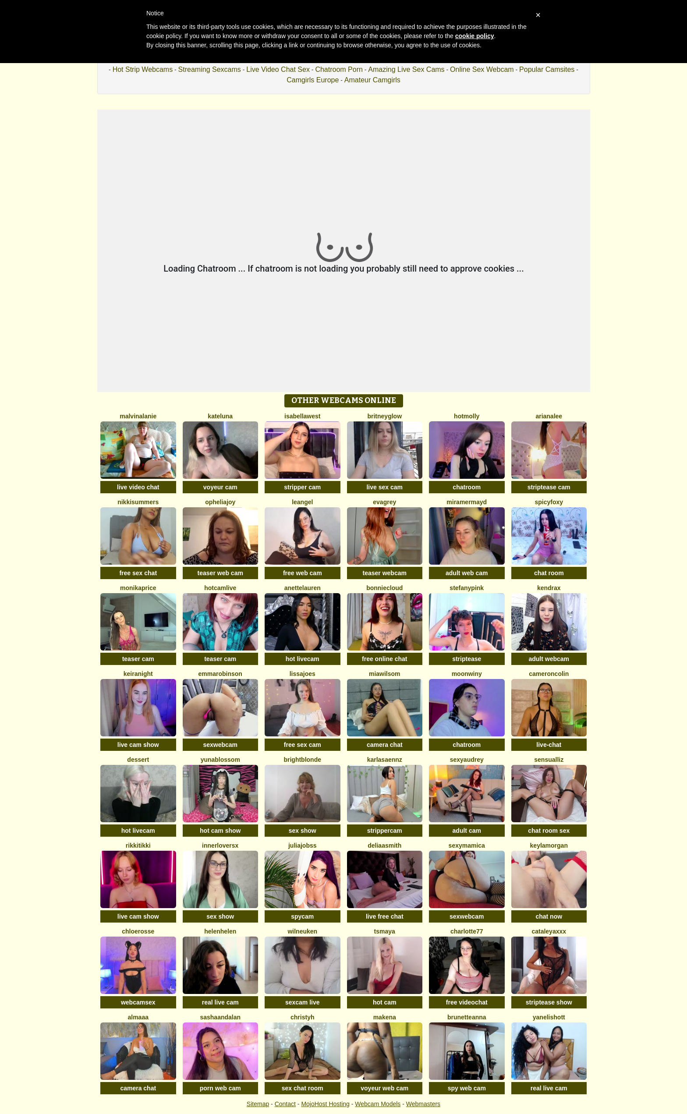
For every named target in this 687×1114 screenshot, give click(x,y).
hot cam (385, 1002)
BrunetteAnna (466, 1017)
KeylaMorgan (549, 845)
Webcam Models (377, 1103)
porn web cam (220, 1088)
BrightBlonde (302, 759)
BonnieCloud (384, 587)
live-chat (548, 744)
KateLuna (220, 416)
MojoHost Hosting (325, 1103)
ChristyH (302, 1017)
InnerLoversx (220, 845)
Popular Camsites (546, 69)
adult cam (467, 830)
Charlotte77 (466, 931)
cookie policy (474, 35)
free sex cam (302, 744)
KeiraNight (138, 673)
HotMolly (466, 416)
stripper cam (302, 487)
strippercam (384, 830)
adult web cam (467, 572)
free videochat (467, 1002)
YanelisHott (549, 1017)
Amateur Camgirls (372, 80)
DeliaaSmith (384, 845)
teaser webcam (385, 572)
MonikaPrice (138, 587)
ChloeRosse (138, 931)
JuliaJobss (302, 845)
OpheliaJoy (220, 502)
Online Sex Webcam (482, 69)
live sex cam (384, 487)
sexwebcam (220, 744)
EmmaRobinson (220, 673)
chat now (548, 916)
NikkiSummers (138, 502)
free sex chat (138, 572)
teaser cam (138, 658)
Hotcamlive (220, 587)
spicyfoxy (549, 502)
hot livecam (302, 658)
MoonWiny (467, 673)
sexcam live (302, 1002)
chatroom (467, 487)
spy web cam (467, 1088)
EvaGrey (384, 502)
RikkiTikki (138, 845)
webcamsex (138, 1002)
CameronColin (549, 673)
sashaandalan (220, 1017)
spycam (302, 916)
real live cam (220, 1002)
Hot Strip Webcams (143, 69)
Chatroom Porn (339, 69)
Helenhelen (220, 931)
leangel (302, 502)
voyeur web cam (384, 1088)
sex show (302, 830)
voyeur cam (220, 487)
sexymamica (467, 845)
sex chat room (302, 1088)
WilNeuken (302, 931)
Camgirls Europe (313, 80)
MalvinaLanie (138, 416)
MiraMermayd (466, 502)
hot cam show (220, 830)
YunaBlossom (220, 759)
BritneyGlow (384, 416)
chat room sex (549, 830)
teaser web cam (220, 572)
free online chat (384, 658)
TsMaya (384, 931)
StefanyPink (467, 587)
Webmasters (423, 1103)
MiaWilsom (384, 673)
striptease (466, 658)
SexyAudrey (467, 759)
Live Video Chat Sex (278, 69)
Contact (285, 1103)
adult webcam (548, 658)
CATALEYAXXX (548, 931)
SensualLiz (548, 759)
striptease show (549, 1002)
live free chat (385, 916)
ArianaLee (548, 416)
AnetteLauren (302, 587)
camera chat (385, 744)
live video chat (138, 487)
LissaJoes (302, 673)
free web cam (302, 572)
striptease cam (549, 487)
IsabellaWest (302, 416)
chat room (549, 572)
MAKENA (384, 1017)
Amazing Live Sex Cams (406, 69)
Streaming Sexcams (209, 69)
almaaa (138, 1017)
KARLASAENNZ (384, 759)
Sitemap (258, 1103)
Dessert (138, 759)
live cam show (138, 744)
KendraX (549, 587)
